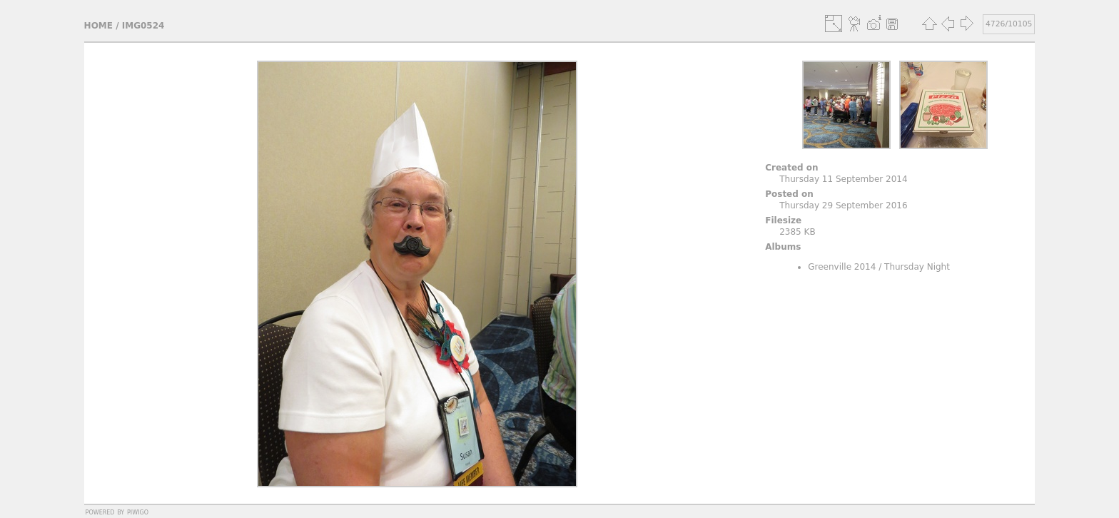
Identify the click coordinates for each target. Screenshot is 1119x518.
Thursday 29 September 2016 (843, 205)
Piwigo (137, 512)
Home (98, 26)
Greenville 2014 (842, 267)
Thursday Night (917, 267)
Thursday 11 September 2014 (843, 179)
